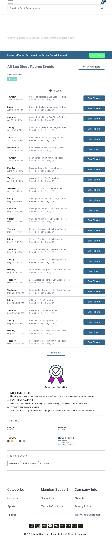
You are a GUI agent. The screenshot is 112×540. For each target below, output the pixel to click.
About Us (80, 498)
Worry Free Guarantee (88, 514)
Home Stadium (81, 441)
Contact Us (47, 498)
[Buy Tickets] (94, 98)
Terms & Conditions (52, 506)
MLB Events (44, 463)
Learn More (97, 55)
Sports (11, 506)
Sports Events (14, 463)
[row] (56, 98)
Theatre (12, 514)
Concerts (12, 498)
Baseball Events (29, 463)
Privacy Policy (83, 506)
